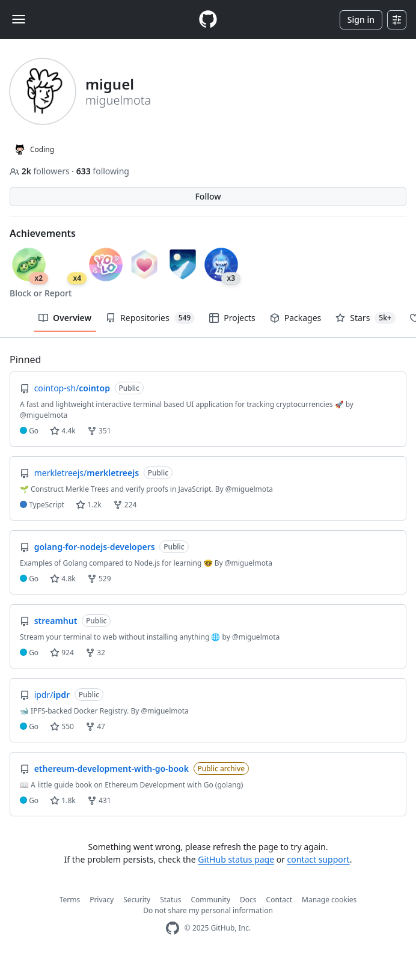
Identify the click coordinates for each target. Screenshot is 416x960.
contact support (318, 859)
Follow (208, 196)
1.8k (62, 800)
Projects (232, 317)
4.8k (62, 578)
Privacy (102, 899)
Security (136, 899)
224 (125, 505)
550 (62, 726)
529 (99, 578)
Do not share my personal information (208, 910)
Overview (64, 317)
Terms (70, 899)
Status (170, 899)
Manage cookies (329, 899)
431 (99, 800)
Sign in (361, 19)
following (102, 171)
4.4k (62, 431)
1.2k (88, 505)
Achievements (43, 233)
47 (95, 726)
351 (99, 431)
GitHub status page (236, 859)
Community (210, 899)
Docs (248, 899)
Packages (296, 317)
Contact (279, 899)
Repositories (150, 318)
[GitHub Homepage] (172, 928)
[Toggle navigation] (19, 19)
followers (41, 171)
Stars (365, 318)
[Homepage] (208, 19)
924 (62, 652)
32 (95, 652)
